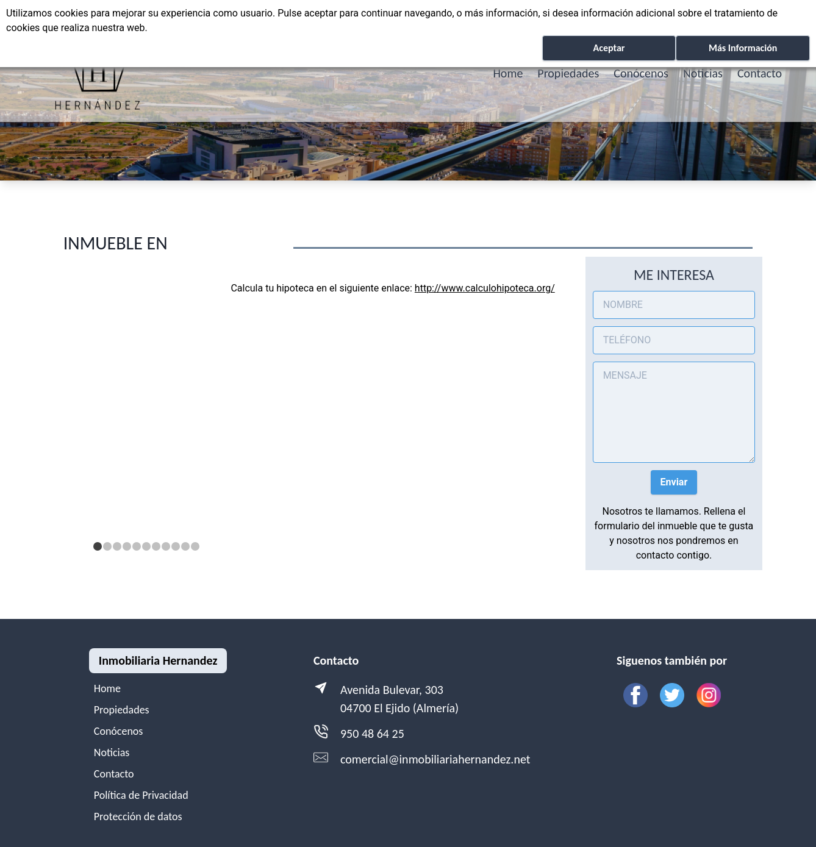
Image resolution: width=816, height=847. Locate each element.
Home (508, 73)
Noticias (703, 73)
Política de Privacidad (141, 795)
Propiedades (568, 73)
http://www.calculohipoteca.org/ (485, 288)
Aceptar (609, 48)
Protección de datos (138, 816)
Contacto (759, 73)
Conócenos (641, 73)
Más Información (743, 48)
